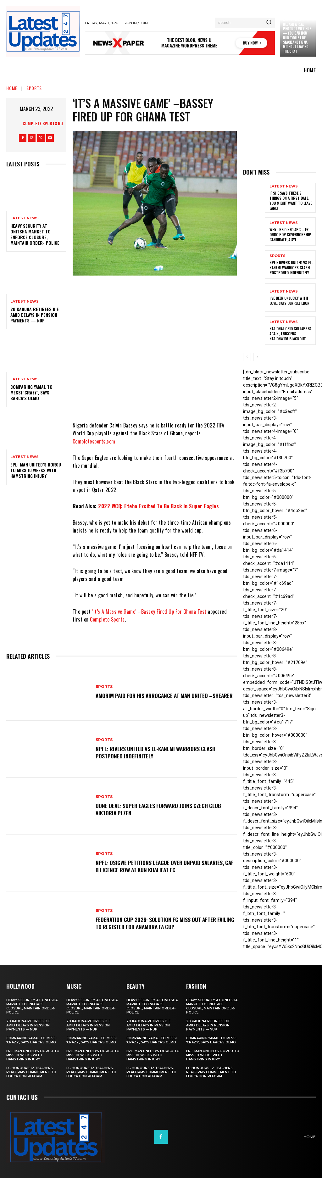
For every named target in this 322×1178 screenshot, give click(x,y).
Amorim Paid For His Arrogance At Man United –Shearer (158, 695)
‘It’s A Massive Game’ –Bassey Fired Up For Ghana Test (149, 611)
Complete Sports (107, 619)
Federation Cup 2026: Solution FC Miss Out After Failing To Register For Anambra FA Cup (159, 923)
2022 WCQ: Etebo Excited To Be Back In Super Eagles (158, 506)
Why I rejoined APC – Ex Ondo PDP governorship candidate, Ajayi (290, 234)
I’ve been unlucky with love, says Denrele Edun (289, 300)
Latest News (24, 218)
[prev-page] (247, 357)
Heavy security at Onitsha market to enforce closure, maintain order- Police (34, 234)
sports (34, 88)
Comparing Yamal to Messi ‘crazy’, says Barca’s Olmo (31, 392)
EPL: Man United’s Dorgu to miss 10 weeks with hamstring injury (35, 470)
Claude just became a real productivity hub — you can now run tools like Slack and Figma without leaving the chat (297, 35)
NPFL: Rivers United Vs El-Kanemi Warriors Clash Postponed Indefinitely (159, 752)
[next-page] (257, 357)
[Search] (269, 23)
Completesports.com (94, 441)
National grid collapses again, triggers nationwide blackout (290, 333)
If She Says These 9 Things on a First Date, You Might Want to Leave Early (290, 200)
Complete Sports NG (43, 123)
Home (11, 88)
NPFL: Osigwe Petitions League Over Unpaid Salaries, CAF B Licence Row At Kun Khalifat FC (163, 866)
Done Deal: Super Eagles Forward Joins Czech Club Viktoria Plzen (162, 809)
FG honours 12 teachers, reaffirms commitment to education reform (31, 1071)
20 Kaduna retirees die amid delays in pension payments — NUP (34, 315)
